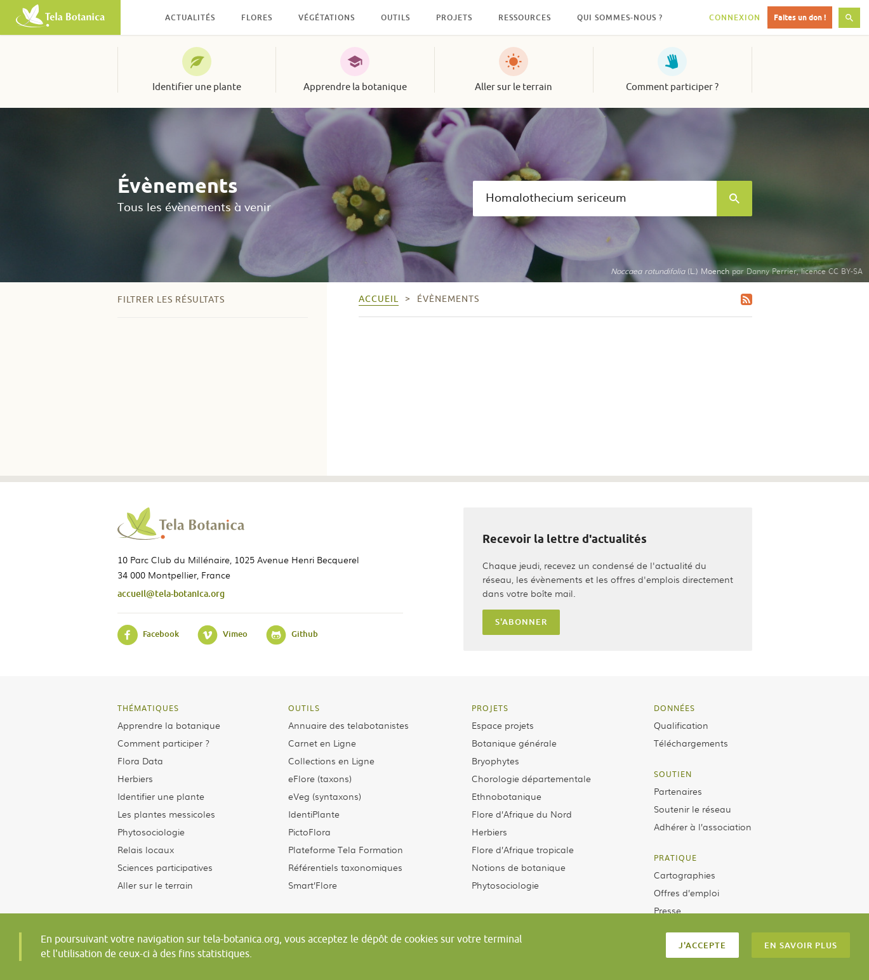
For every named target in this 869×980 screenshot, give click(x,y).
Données (674, 708)
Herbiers (135, 778)
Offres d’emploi (686, 892)
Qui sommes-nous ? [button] (620, 17)
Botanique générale (514, 742)
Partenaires (678, 791)
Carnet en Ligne (322, 742)
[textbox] (595, 198)
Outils (304, 708)
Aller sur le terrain (513, 87)
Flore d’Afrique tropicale (523, 849)
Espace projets (503, 725)
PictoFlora (309, 831)
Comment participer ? (672, 87)
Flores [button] (256, 17)
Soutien (673, 774)
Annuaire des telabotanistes (348, 725)
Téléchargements (691, 742)
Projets (490, 708)
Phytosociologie (151, 831)
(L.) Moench (670, 271)
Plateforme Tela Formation (345, 849)
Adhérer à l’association (703, 826)
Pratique (675, 857)
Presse (667, 910)
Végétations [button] (326, 17)
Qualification (681, 725)
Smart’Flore (312, 885)
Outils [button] (395, 17)
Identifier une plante (196, 87)
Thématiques (148, 708)
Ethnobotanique (506, 796)
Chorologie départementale (531, 778)
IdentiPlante (314, 813)
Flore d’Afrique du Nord (522, 813)
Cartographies (684, 874)
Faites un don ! (800, 17)
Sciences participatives (165, 867)
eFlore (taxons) (320, 778)
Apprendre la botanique (355, 87)
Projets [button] (454, 17)
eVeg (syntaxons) (324, 796)
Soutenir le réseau (692, 808)
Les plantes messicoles (166, 813)
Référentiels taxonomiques (345, 867)
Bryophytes (495, 760)
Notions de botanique (519, 867)
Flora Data (140, 760)
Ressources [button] (524, 17)
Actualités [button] (190, 17)
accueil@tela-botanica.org (171, 593)
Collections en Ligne (331, 760)
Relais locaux (145, 849)
